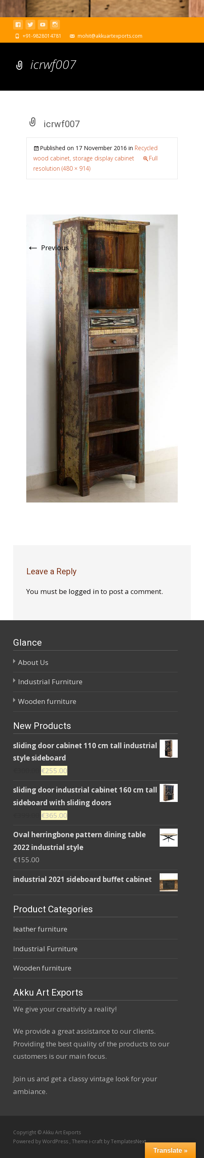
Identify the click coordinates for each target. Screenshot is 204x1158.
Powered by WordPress (41, 1141)
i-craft (96, 1141)
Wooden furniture (47, 701)
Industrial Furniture (50, 681)
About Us (33, 662)
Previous (47, 247)
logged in (84, 591)
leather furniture (40, 929)
